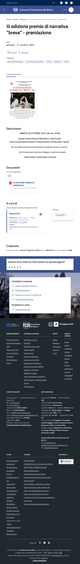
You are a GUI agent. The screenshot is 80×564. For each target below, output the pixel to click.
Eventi (66, 342)
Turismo (26, 383)
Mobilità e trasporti (30, 373)
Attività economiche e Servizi (68, 368)
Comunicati (57, 346)
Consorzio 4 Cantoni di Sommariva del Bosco (39, 497)
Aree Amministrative (13, 343)
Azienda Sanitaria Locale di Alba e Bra (37, 487)
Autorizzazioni (28, 353)
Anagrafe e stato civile (31, 346)
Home (8, 19)
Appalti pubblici (29, 350)
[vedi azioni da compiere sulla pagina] (23, 52)
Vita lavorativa (29, 386)
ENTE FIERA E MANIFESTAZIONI (35, 467)
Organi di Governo (12, 340)
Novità (15, 19)
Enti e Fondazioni (12, 353)
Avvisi (55, 353)
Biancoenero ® (57, 555)
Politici (8, 363)
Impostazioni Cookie (13, 521)
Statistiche (10, 531)
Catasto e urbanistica (31, 356)
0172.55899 (22, 222)
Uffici (8, 346)
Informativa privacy (13, 514)
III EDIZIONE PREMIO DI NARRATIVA (23, 184)
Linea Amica (28, 501)
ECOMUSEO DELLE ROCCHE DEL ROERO (38, 464)
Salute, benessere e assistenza (34, 376)
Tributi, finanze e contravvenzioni (35, 380)
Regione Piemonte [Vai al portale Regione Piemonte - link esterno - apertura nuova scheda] (12, 3)
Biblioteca (23, 19)
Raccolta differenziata (31, 470)
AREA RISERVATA (38, 560)
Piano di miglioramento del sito (12, 477)
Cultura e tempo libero (31, 360)
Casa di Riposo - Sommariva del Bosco (37, 484)
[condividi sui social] (11, 52)
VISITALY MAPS (29, 460)
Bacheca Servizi (11, 507)
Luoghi (66, 345)
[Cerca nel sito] (71, 9)
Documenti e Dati (12, 350)
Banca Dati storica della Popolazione (36, 504)
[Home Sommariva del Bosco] (32, 9)
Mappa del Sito (11, 534)
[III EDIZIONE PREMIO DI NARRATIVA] (10, 182)
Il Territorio (68, 348)
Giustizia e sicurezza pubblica (34, 366)
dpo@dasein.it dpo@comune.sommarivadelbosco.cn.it (54, 443)
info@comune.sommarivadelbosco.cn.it (24, 415)
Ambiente (27, 343)
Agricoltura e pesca (30, 340)
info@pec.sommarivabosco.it (21, 412)
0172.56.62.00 (14, 402)
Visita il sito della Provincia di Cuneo (36, 494)
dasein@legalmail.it (51, 447)
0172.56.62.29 (14, 405)
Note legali (10, 517)
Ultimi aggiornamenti (13, 527)
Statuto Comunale (12, 511)
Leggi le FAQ (10, 484)
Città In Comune (53, 552)
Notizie (55, 340)
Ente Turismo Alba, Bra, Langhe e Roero (37, 477)
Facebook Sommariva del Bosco (35, 474)
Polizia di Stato (29, 480)
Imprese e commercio (31, 370)
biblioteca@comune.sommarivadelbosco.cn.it (23, 227)
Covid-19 (56, 350)
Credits (8, 524)
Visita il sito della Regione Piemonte (36, 491)
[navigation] (4, 9)
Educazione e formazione (32, 363)
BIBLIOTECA (14, 213)
